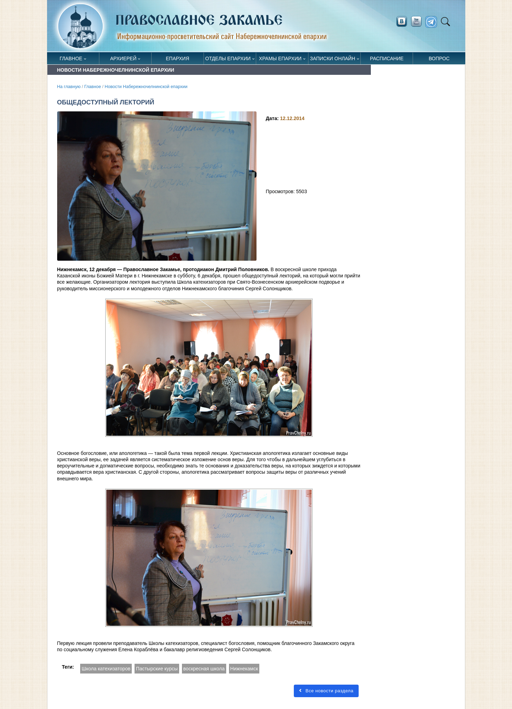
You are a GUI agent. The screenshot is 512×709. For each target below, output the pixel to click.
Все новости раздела (326, 690)
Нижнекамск (244, 668)
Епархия (177, 58)
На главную (69, 86)
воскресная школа (204, 668)
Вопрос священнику (439, 60)
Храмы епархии (280, 58)
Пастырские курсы (157, 668)
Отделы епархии (228, 58)
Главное (71, 58)
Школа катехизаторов (106, 668)
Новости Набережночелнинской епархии (146, 86)
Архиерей (123, 58)
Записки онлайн (332, 58)
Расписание (387, 58)
